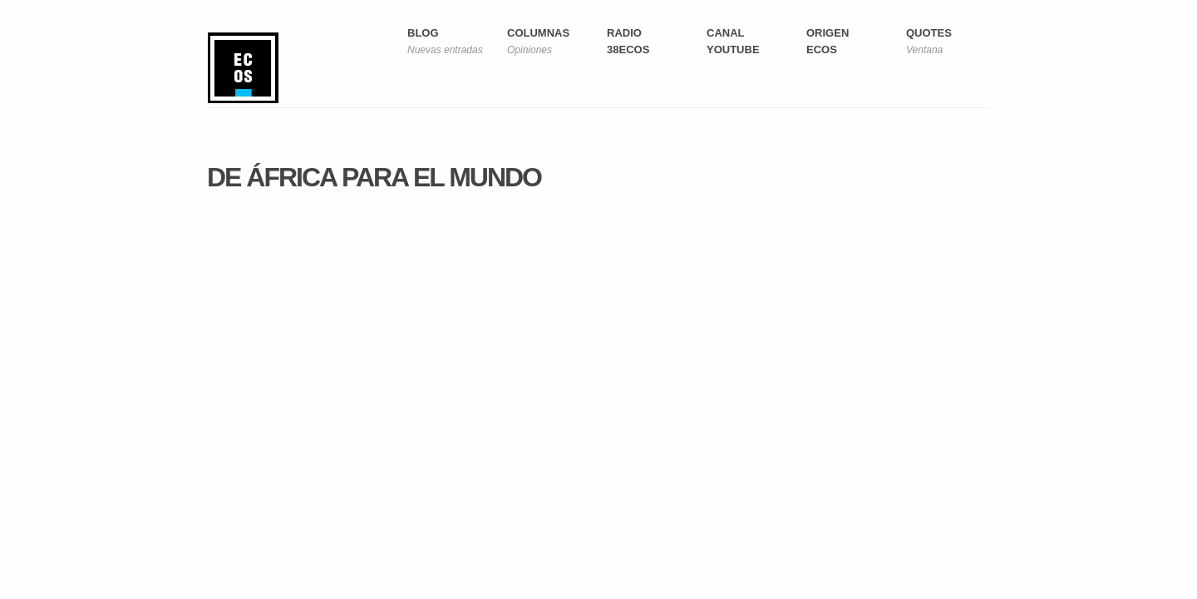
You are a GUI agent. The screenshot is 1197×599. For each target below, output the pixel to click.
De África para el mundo (374, 177)
